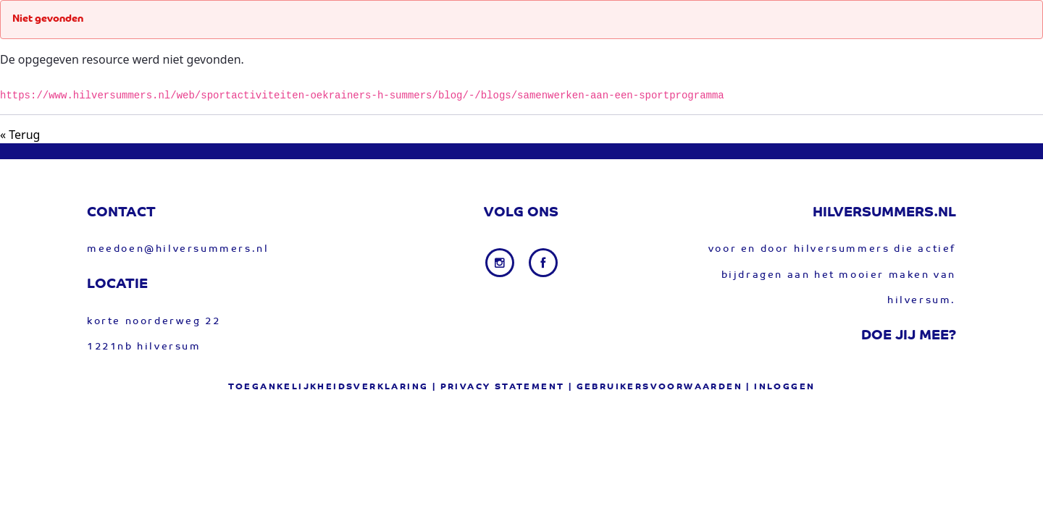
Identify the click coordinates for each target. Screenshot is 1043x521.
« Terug (20, 135)
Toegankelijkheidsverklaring (328, 387)
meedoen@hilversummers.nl (178, 249)
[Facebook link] (543, 262)
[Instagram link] (501, 262)
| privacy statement (498, 387)
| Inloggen (780, 387)
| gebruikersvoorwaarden (655, 387)
